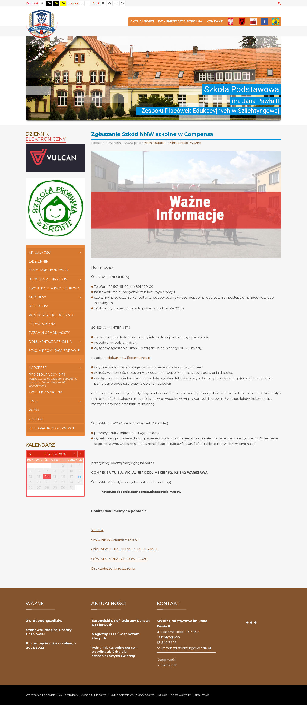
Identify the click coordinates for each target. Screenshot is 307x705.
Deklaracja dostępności (51, 428)
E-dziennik (38, 261)
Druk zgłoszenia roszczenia (113, 568)
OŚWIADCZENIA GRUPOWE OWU (119, 559)
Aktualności (142, 21)
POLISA (97, 530)
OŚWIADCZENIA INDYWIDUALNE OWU (124, 549)
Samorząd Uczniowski (49, 270)
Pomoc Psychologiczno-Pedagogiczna (51, 319)
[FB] (264, 21)
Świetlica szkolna (45, 392)
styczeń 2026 (55, 454)
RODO (34, 410)
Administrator (155, 143)
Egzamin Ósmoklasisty (49, 333)
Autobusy (55, 297)
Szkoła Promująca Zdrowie (55, 352)
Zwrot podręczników (44, 621)
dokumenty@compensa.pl (129, 358)
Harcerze (55, 367)
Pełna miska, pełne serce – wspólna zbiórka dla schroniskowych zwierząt (114, 651)
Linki (55, 401)
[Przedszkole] (275, 21)
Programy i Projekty (55, 279)
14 (47, 476)
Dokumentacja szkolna (180, 21)
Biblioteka (38, 306)
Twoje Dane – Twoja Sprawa (54, 288)
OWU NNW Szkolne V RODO (115, 540)
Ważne (195, 143)
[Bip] (253, 21)
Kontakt (215, 21)
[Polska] (230, 21)
